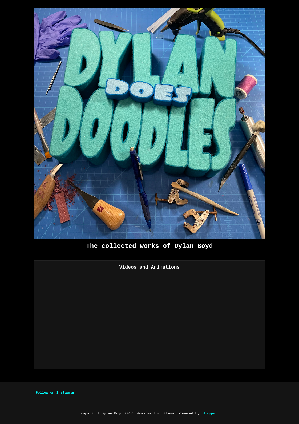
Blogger (208, 413)
